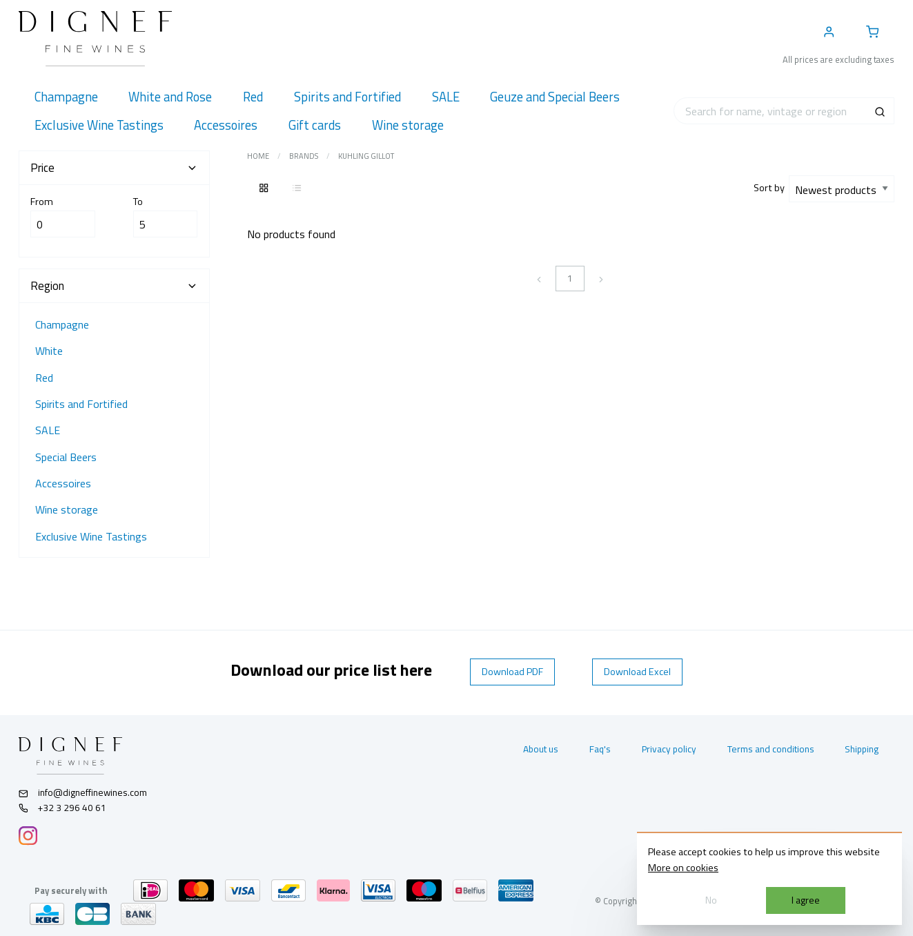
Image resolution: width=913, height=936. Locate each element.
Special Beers (66, 457)
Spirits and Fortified (81, 404)
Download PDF (512, 671)
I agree (806, 900)
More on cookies (683, 867)
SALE (47, 430)
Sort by (771, 187)
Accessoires (63, 483)
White (49, 350)
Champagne (62, 324)
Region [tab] (113, 286)
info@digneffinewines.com (83, 792)
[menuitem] (66, 97)
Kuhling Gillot (366, 156)
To (165, 216)
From (62, 216)
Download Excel (637, 671)
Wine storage (66, 509)
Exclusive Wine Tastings (91, 536)
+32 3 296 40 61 (62, 808)
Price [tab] (113, 168)
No (711, 900)
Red (44, 377)
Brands (303, 156)
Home (258, 156)
